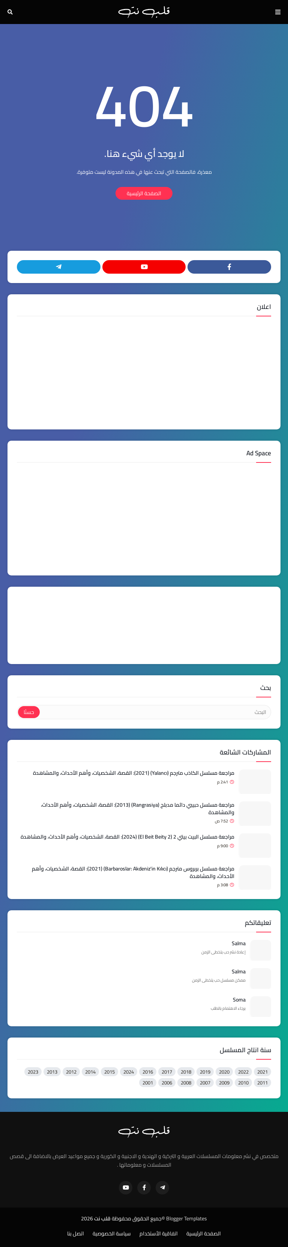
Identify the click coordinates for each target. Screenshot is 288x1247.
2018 (186, 1071)
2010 (243, 1082)
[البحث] (155, 712)
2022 (243, 1071)
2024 (128, 1071)
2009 (224, 1082)
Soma (239, 1000)
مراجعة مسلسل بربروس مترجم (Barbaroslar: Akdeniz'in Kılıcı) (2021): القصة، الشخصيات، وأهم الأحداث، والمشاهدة (133, 872)
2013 (52, 1071)
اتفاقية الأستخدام (159, 1234)
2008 (186, 1082)
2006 (167, 1082)
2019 (205, 1071)
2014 (90, 1071)
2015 (109, 1071)
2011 (262, 1082)
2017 (167, 1071)
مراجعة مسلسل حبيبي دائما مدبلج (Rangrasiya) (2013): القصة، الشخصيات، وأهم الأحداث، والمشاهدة (137, 808)
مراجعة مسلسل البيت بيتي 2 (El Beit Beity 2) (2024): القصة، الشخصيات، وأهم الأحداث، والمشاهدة (127, 837)
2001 (147, 1082)
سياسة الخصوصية (112, 1234)
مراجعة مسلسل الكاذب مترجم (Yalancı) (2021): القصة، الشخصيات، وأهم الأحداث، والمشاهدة (133, 773)
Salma (239, 943)
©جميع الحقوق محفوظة (138, 1218)
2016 (147, 1071)
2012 (71, 1071)
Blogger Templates (186, 1218)
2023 (33, 1071)
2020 (224, 1071)
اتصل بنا (75, 1234)
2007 (205, 1082)
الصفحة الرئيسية (144, 193)
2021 (262, 1071)
